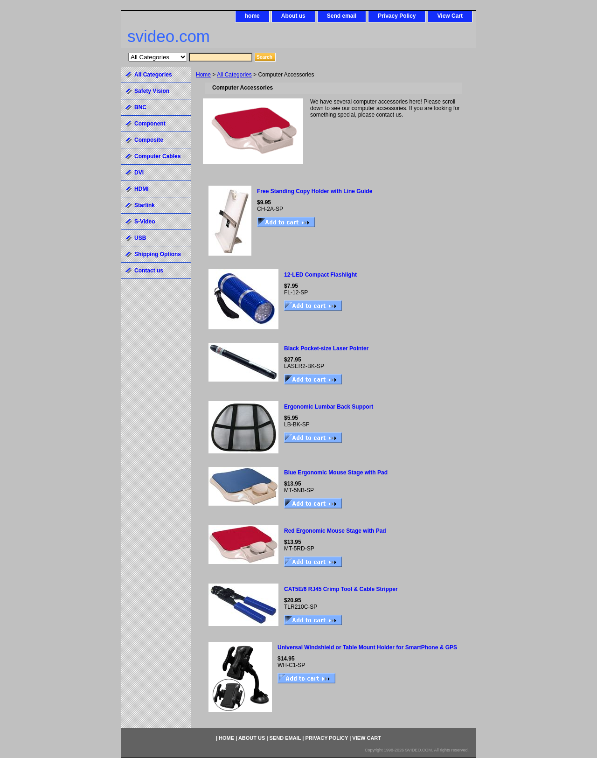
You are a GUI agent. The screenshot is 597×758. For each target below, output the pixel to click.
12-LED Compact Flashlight (320, 274)
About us (293, 16)
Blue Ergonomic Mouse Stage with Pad (336, 472)
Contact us (148, 270)
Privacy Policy (397, 16)
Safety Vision (151, 91)
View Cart (450, 16)
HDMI (141, 189)
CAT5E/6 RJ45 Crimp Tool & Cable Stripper (341, 589)
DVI (139, 172)
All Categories (234, 74)
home (252, 16)
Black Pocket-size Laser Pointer (326, 348)
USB (140, 238)
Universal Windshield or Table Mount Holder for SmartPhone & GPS (367, 647)
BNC (140, 107)
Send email (341, 16)
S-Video (144, 221)
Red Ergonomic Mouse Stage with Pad (335, 531)
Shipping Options (157, 254)
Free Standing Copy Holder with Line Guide (314, 191)
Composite (148, 140)
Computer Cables (157, 156)
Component (150, 123)
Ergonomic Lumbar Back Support (328, 406)
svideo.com (168, 36)
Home (203, 74)
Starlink (144, 205)
